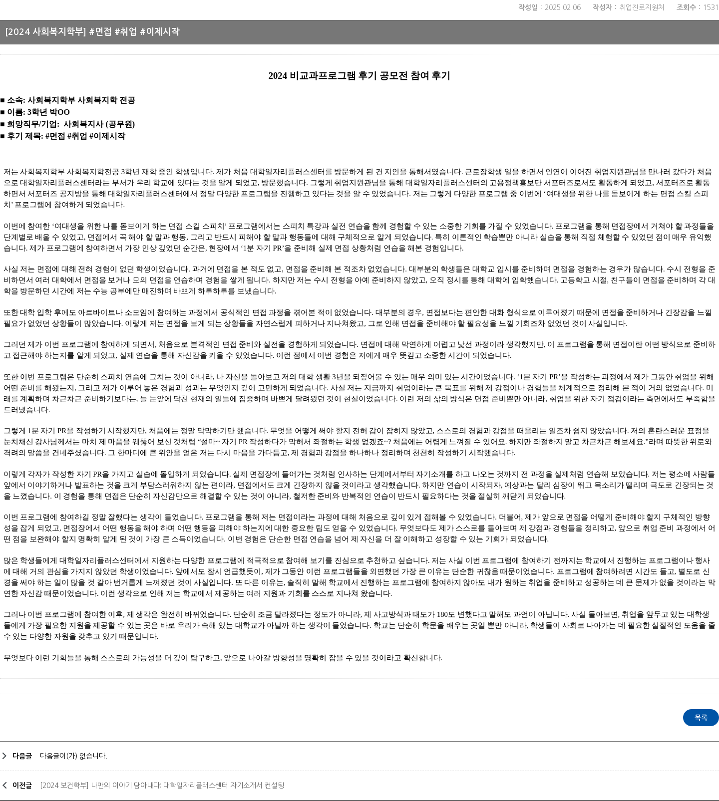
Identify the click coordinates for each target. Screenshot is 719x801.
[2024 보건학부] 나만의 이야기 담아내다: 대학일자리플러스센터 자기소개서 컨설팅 (162, 785)
